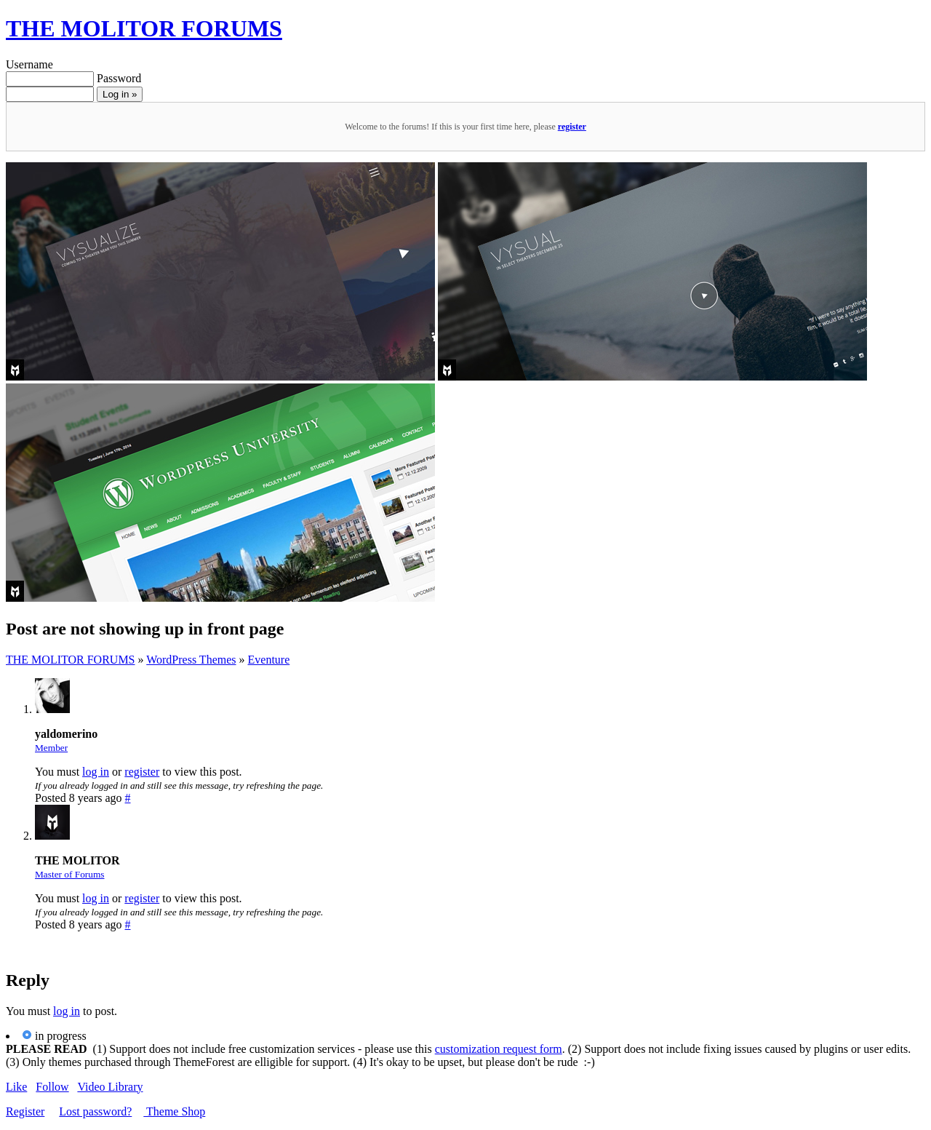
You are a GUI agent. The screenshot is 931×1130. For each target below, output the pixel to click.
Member (51, 747)
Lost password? (95, 1111)
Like (16, 1087)
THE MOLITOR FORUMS (144, 28)
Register (25, 1111)
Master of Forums (70, 874)
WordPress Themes (191, 659)
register (572, 127)
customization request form (498, 1049)
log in (95, 771)
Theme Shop (174, 1111)
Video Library (110, 1087)
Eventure (269, 659)
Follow (52, 1087)
